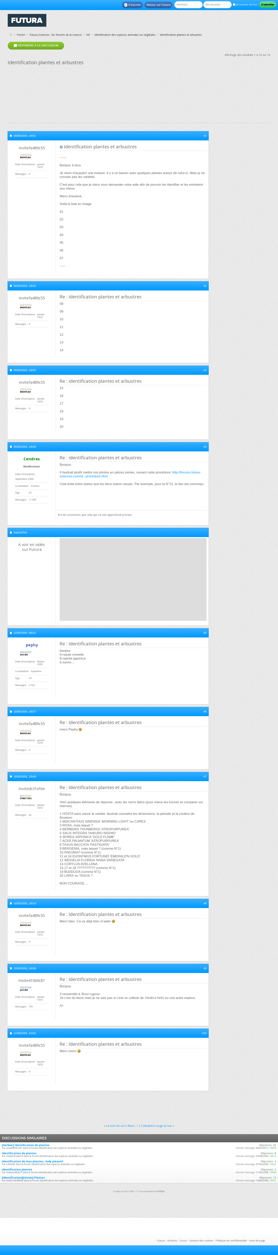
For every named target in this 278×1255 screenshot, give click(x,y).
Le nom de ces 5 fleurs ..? (122, 1126)
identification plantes (17, 1169)
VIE (88, 35)
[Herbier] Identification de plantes (25, 1145)
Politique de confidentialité (231, 1240)
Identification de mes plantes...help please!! (32, 1161)
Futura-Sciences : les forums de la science (56, 35)
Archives (172, 1240)
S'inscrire (132, 5)
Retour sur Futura (158, 5)
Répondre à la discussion (36, 46)
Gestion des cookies (201, 1240)
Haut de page (257, 1240)
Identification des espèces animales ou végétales (125, 35)
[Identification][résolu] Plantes (23, 1177)
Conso (183, 1240)
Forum (21, 35)
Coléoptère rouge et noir (156, 1126)
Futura (161, 1240)
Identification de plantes (19, 1153)
